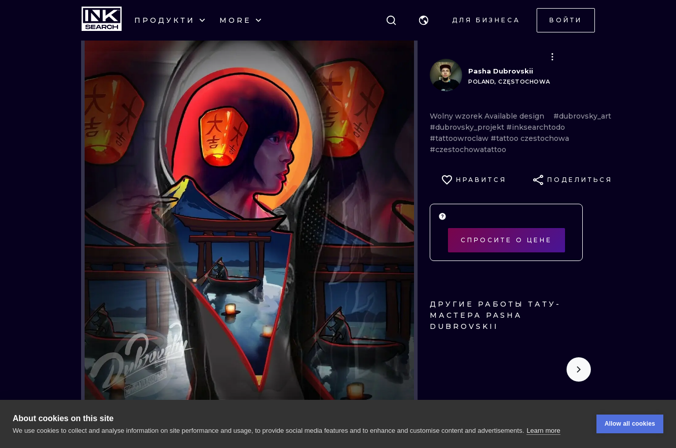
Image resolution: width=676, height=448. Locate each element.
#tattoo (505, 138)
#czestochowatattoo (468, 149)
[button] (423, 20)
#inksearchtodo (535, 127)
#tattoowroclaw (460, 138)
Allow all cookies (630, 423)
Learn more (543, 430)
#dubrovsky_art (582, 116)
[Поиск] (391, 20)
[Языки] (423, 20)
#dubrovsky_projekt (468, 127)
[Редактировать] (552, 57)
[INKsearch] (101, 20)
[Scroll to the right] (579, 369)
